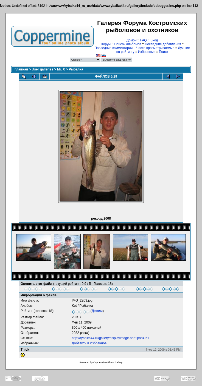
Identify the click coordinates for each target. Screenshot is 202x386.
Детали (97, 311)
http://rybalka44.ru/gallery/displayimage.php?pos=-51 (110, 338)
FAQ (143, 40)
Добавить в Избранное (89, 343)
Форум (106, 44)
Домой (132, 40)
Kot (74, 306)
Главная (21, 69)
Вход (154, 40)
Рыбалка (76, 69)
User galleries (43, 69)
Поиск (163, 52)
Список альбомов (127, 44)
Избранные (146, 52)
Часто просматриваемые (155, 48)
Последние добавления (163, 44)
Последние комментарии (113, 48)
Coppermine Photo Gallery (107, 362)
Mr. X (61, 69)
